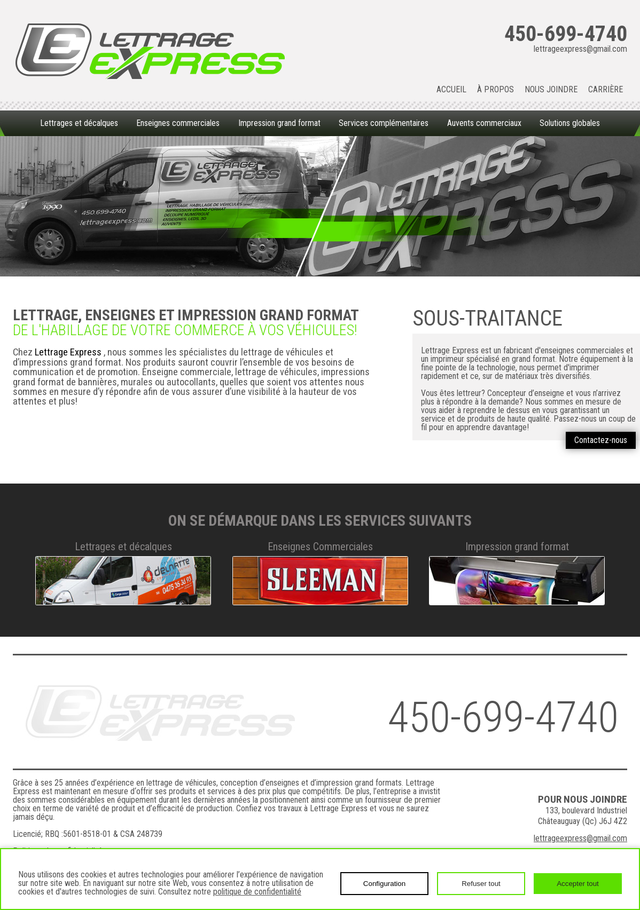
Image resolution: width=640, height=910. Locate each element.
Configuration (384, 884)
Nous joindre (551, 89)
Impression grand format (279, 123)
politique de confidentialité (257, 892)
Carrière (605, 89)
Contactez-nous (600, 440)
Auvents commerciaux (484, 123)
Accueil (451, 89)
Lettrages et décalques (79, 123)
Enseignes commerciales (178, 123)
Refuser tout (481, 884)
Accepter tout (578, 884)
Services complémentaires (383, 123)
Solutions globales (570, 123)
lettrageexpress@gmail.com (580, 49)
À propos (495, 89)
